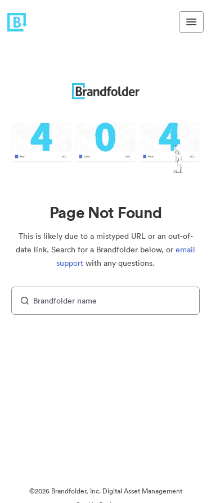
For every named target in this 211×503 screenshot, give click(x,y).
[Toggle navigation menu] (191, 22)
